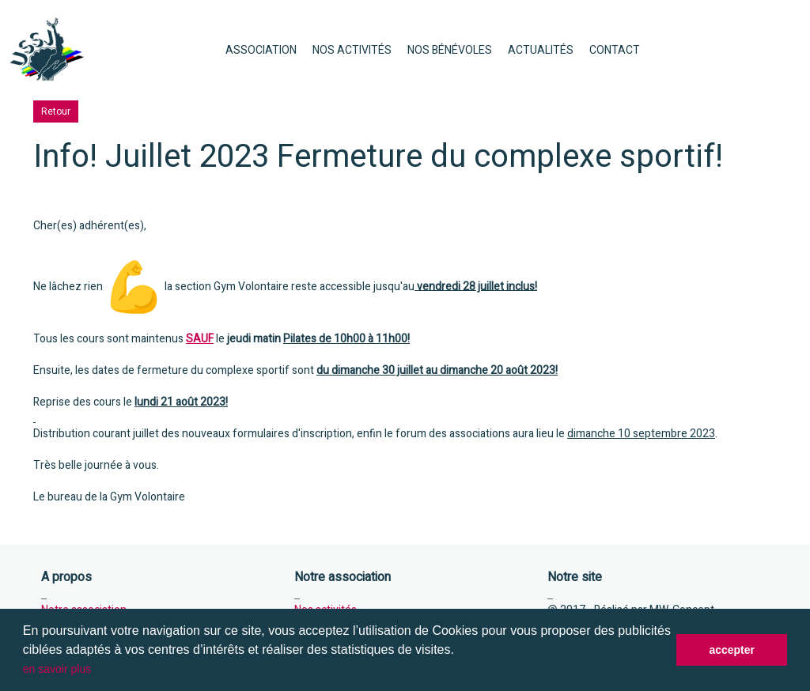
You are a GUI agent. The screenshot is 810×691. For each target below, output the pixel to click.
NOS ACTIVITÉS (352, 50)
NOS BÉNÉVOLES (449, 50)
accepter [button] (732, 650)
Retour (55, 111)
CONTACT (614, 50)
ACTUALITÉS (540, 50)
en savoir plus (57, 669)
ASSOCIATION (261, 50)
